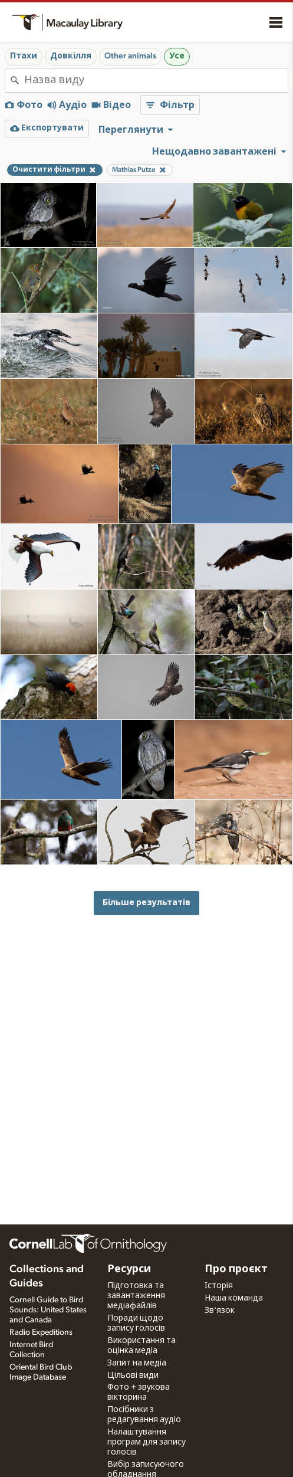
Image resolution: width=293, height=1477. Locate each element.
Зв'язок (220, 1310)
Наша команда (234, 1298)
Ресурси (129, 1269)
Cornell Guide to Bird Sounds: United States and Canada (48, 1310)
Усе (177, 56)
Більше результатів (146, 902)
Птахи (23, 56)
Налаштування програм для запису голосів (146, 1442)
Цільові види (133, 1375)
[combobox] (156, 80)
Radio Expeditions (41, 1332)
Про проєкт (236, 1269)
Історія (219, 1286)
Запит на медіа (136, 1363)
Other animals (130, 56)
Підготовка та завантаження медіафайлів (136, 1296)
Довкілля (70, 56)
